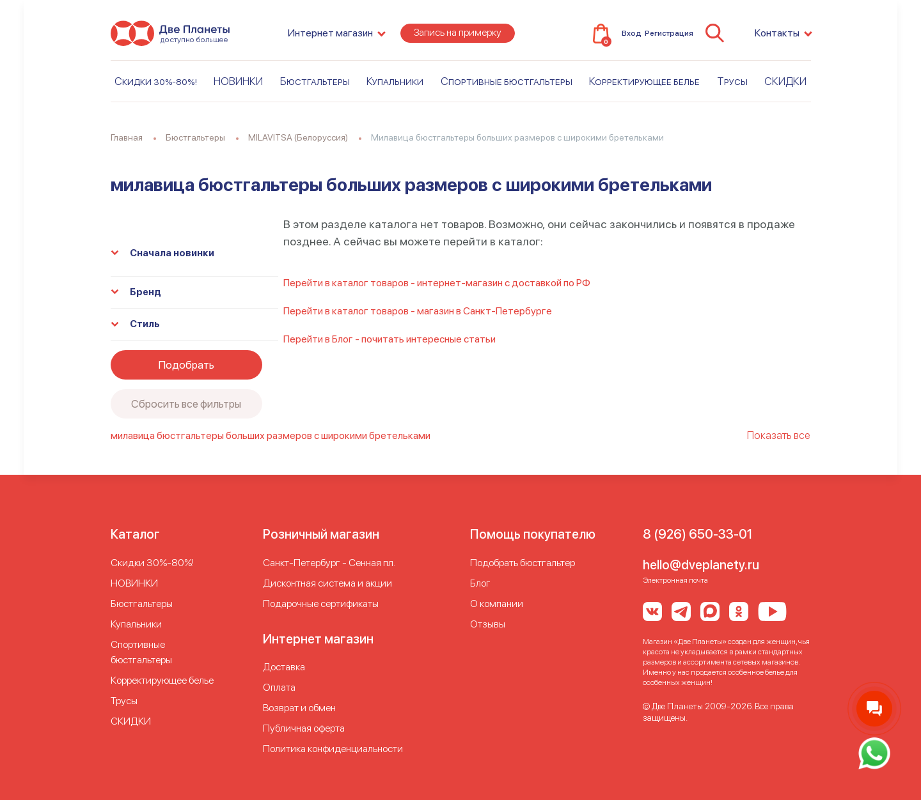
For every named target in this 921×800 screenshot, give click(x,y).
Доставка (284, 667)
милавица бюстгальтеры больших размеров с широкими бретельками (270, 435)
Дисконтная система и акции (327, 583)
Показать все (778, 435)
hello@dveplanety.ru (701, 565)
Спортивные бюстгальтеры (506, 81)
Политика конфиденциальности (333, 748)
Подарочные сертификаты (321, 603)
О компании (496, 603)
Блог (480, 583)
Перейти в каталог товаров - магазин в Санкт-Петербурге (417, 311)
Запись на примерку (457, 33)
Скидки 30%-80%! (155, 81)
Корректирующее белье (644, 81)
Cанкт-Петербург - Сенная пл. (329, 563)
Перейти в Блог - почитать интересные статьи (389, 339)
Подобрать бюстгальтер (522, 563)
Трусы (732, 81)
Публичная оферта (304, 728)
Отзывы (487, 624)
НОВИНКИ (238, 81)
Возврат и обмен (299, 708)
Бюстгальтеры (315, 81)
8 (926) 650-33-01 (697, 534)
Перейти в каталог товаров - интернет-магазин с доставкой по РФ (436, 283)
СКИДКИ (785, 81)
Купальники (394, 81)
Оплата (279, 687)
